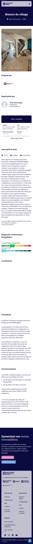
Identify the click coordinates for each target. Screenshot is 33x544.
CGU (20, 505)
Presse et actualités (22, 512)
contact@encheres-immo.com (10, 525)
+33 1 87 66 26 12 (8, 530)
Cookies (21, 508)
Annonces (7, 497)
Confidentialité (23, 502)
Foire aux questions (7, 510)
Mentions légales (22, 497)
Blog (5, 503)
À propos (7, 506)
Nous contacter (8, 522)
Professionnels (8, 500)
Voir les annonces (7, 457)
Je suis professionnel (8, 462)
